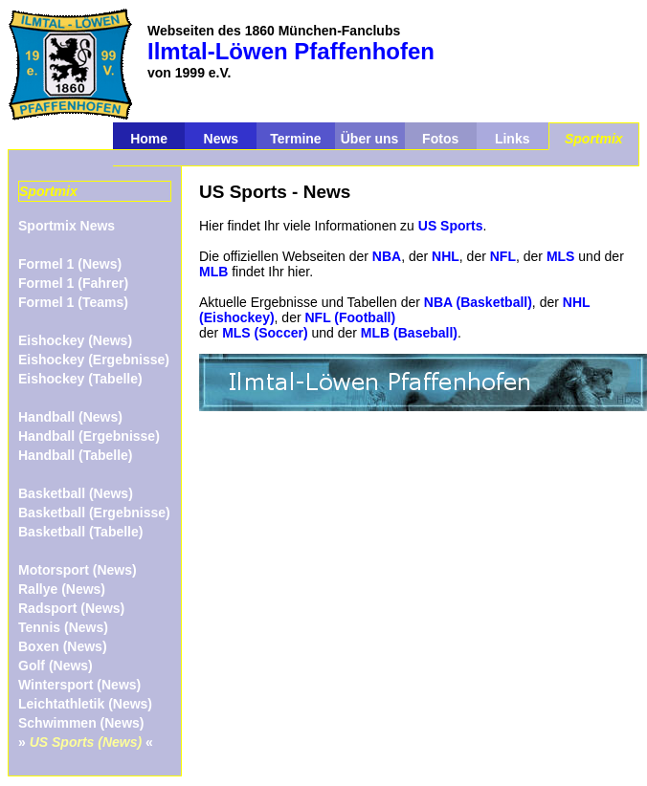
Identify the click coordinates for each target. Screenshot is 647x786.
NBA (386, 256)
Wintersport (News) (79, 684)
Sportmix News (66, 225)
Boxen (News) (62, 646)
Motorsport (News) (77, 570)
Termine (295, 138)
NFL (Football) (350, 317)
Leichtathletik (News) (85, 703)
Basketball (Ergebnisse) (94, 512)
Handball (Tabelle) (75, 455)
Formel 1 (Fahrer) (73, 283)
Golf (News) (55, 665)
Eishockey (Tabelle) (80, 378)
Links (512, 138)
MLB (213, 271)
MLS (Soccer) (264, 332)
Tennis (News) (63, 627)
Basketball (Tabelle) (80, 531)
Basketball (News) (75, 493)
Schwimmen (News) (81, 723)
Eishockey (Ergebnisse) (93, 359)
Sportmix (594, 138)
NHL (445, 256)
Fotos (440, 138)
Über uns (370, 138)
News (221, 138)
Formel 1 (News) (70, 264)
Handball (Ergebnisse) (89, 436)
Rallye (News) (61, 589)
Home (148, 138)
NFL (503, 256)
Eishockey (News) (75, 340)
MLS (561, 256)
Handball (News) (70, 417)
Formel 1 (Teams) (73, 302)
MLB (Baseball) (409, 332)
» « (85, 742)
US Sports (450, 225)
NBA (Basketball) (478, 302)
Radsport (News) (71, 608)
